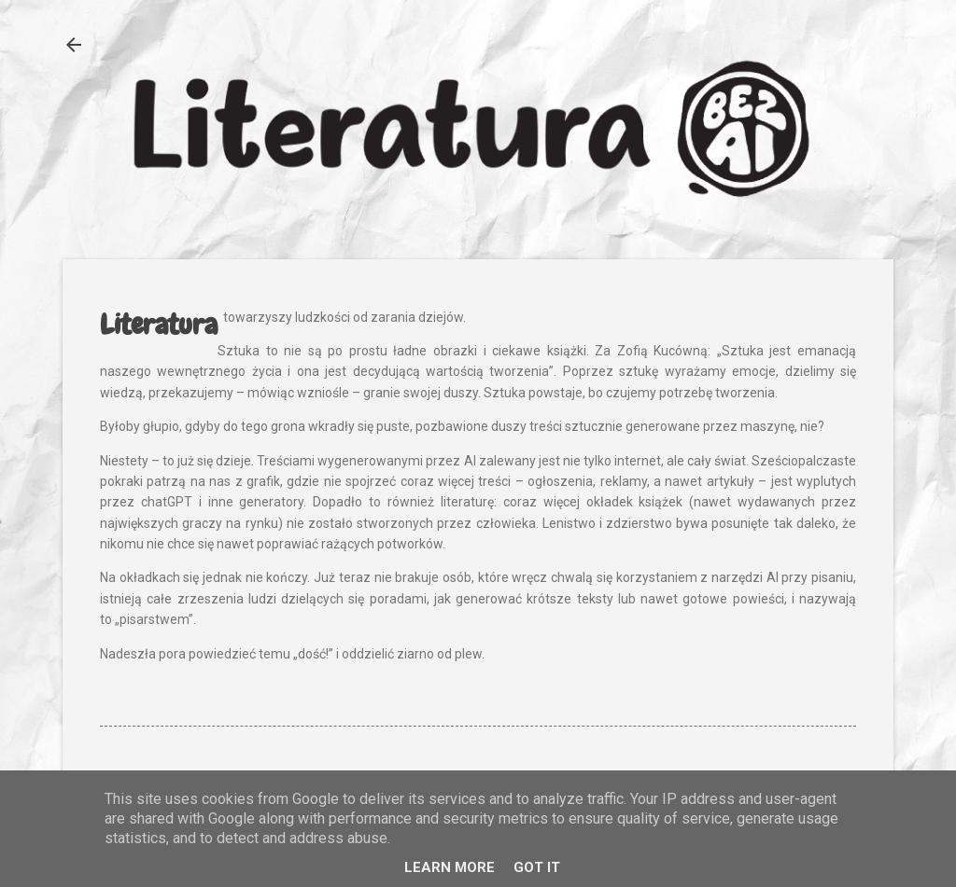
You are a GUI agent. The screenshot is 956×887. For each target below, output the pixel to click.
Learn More (449, 867)
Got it (536, 867)
